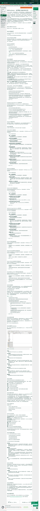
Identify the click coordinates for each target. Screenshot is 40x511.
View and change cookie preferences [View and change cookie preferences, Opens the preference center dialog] (25, 507)
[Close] (31, 506)
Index (3, 5)
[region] (18, 507)
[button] (37, 508)
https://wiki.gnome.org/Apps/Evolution (16, 496)
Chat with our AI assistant (34, 504)
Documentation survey (36, 9)
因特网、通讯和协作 (21, 5)
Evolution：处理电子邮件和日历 (28, 5)
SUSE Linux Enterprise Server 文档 (9, 5)
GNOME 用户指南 (16, 5)
